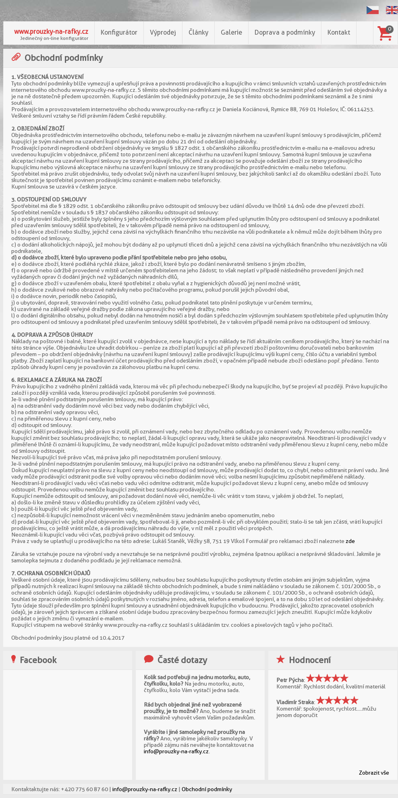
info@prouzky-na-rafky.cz (176, 751)
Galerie (231, 32)
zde (350, 541)
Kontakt (339, 32)
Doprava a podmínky (285, 32)
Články (198, 32)
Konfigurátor (119, 32)
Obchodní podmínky (207, 789)
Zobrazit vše (374, 772)
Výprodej (163, 32)
